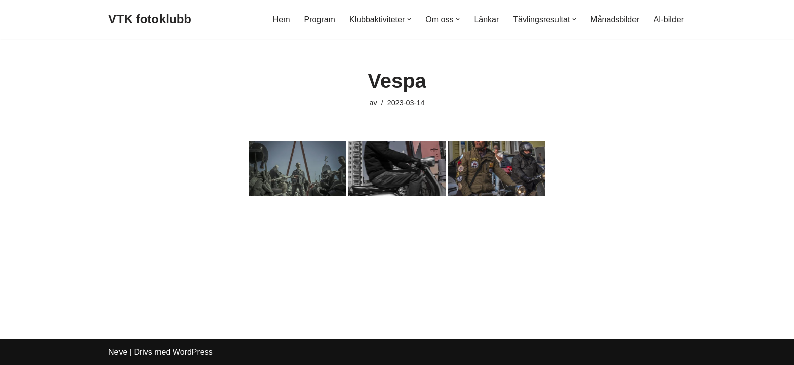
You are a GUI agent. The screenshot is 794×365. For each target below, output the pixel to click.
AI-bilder (668, 19)
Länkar (486, 19)
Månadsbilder (614, 19)
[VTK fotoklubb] (149, 19)
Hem (281, 19)
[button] (409, 19)
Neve (117, 352)
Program (319, 19)
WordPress (193, 352)
